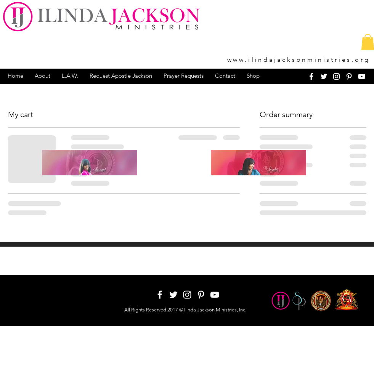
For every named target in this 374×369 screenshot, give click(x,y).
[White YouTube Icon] (361, 76)
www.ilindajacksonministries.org (298, 59)
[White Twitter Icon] (323, 76)
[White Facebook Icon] (311, 76)
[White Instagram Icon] (336, 76)
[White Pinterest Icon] (349, 76)
